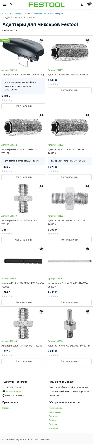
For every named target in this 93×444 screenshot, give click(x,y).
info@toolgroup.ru (14, 391)
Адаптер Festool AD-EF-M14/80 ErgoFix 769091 (22, 285)
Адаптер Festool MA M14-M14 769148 (21, 345)
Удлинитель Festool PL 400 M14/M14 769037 (68, 285)
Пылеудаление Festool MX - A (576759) (22, 74)
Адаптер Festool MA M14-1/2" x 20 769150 (66, 222)
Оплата (52, 420)
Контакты (53, 428)
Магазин (6, 408)
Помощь (53, 424)
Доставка (53, 416)
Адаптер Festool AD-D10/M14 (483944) (69, 345)
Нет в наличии (23, 106)
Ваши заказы (55, 412)
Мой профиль (55, 408)
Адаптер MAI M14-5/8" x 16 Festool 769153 (67, 151)
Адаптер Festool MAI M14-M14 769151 (69, 74)
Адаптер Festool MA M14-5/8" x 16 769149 (19, 222)
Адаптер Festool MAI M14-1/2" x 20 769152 (20, 151)
